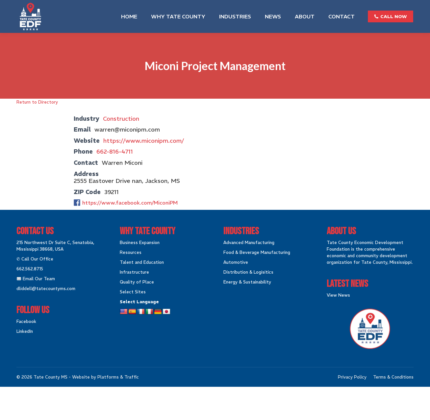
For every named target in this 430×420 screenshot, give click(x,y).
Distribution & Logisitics (248, 272)
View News (338, 295)
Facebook (26, 321)
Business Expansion (140, 242)
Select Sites (133, 292)
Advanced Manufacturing (248, 242)
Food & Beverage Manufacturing (256, 252)
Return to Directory (37, 102)
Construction (121, 118)
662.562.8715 (29, 269)
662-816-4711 (114, 151)
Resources (130, 252)
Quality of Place (137, 282)
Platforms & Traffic (118, 377)
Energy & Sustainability (247, 282)
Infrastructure (134, 272)
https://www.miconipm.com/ (143, 140)
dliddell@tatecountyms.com (45, 288)
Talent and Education (142, 262)
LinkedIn (24, 331)
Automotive (235, 262)
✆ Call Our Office (34, 259)
